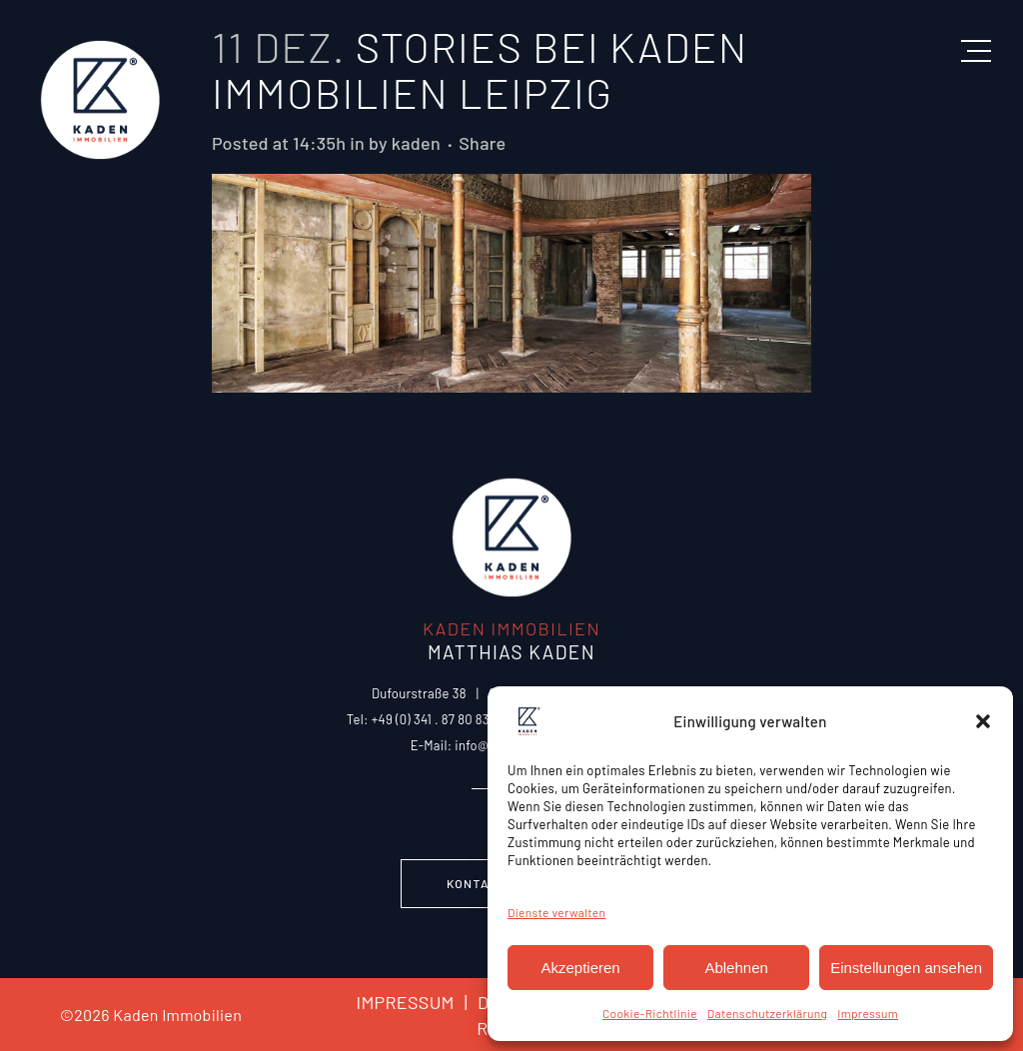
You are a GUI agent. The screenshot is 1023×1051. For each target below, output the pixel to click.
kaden (416, 143)
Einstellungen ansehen (906, 967)
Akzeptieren (579, 967)
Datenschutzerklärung (767, 1013)
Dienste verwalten (556, 912)
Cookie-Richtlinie (649, 1013)
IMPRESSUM (405, 1002)
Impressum (867, 1013)
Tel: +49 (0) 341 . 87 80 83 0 (424, 719)
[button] (983, 721)
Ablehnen (735, 967)
